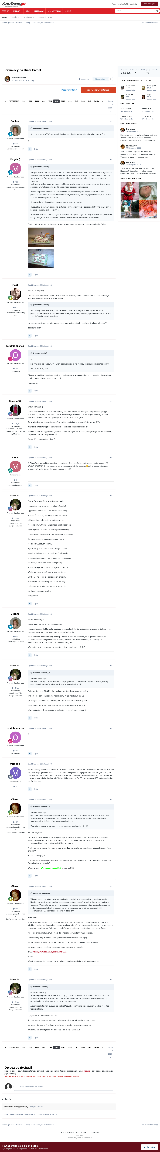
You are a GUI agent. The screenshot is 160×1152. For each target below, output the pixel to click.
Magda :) (15, 159)
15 (15, 786)
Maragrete (151, 86)
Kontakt (84, 1132)
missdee (15, 763)
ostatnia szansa (15, 346)
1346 (83, 101)
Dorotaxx (21, 77)
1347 (89, 101)
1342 (56, 101)
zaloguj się (86, 1071)
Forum (27, 11)
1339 (37, 101)
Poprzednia (14, 101)
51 (15, 480)
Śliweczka (130, 86)
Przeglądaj (38, 12)
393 (15, 144)
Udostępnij (83, 79)
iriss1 (15, 285)
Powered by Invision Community (80, 1138)
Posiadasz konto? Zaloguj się (125, 4)
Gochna (15, 121)
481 (15, 822)
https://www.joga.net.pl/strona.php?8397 (50, 952)
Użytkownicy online (45, 17)
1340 (43, 101)
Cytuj (36, 149)
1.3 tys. (15, 518)
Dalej (96, 101)
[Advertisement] (80, 46)
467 (15, 182)
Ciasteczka (94, 1132)
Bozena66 (15, 401)
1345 (76, 101)
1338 (30, 101)
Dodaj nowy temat (69, 90)
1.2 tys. (15, 424)
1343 (63, 101)
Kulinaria (17, 11)
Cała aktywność (54, 11)
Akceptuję (149, 1147)
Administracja (29, 17)
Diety (32, 80)
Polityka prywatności (70, 1132)
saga (149, 94)
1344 (70, 101)
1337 (24, 101)
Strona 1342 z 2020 (110, 106)
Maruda (14, 495)
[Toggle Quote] (31, 128)
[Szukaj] (129, 11)
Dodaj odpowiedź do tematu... (31, 1087)
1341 (50, 101)
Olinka (15, 799)
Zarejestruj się (149, 4)
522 (15, 308)
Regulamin (15, 17)
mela (15, 457)
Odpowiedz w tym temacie (99, 90)
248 (15, 369)
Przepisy (5, 11)
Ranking (68, 11)
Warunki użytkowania (39, 1149)
